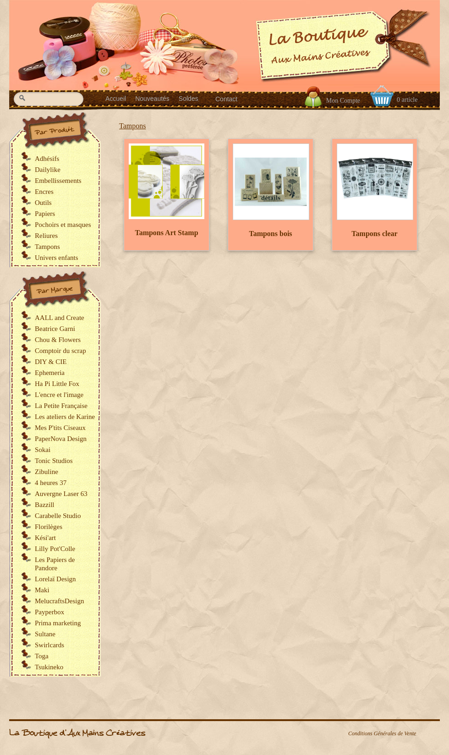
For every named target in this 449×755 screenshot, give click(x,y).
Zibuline (46, 471)
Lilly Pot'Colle (55, 548)
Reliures (46, 235)
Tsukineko (49, 667)
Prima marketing (58, 623)
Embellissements (58, 180)
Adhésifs (47, 158)
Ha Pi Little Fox (57, 383)
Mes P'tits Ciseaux (60, 427)
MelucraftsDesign (59, 601)
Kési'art (45, 537)
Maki (42, 590)
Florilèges (48, 526)
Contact (226, 99)
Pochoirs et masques (63, 224)
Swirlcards (49, 645)
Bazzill (44, 504)
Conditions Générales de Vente (382, 733)
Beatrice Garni (55, 328)
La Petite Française (61, 405)
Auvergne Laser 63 (61, 493)
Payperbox (49, 612)
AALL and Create (59, 317)
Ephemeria (50, 372)
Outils (43, 202)
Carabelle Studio (58, 515)
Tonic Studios (54, 460)
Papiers (45, 213)
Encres (44, 191)
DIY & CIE (50, 361)
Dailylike (47, 169)
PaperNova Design (61, 438)
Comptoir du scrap (60, 350)
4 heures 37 (50, 482)
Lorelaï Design (55, 579)
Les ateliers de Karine (65, 416)
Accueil (115, 98)
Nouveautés (152, 98)
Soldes (188, 98)
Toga (42, 656)
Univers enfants (56, 257)
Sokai (42, 449)
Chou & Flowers (58, 339)
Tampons (132, 126)
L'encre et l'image (59, 394)
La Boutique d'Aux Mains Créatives (77, 733)
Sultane (45, 634)
